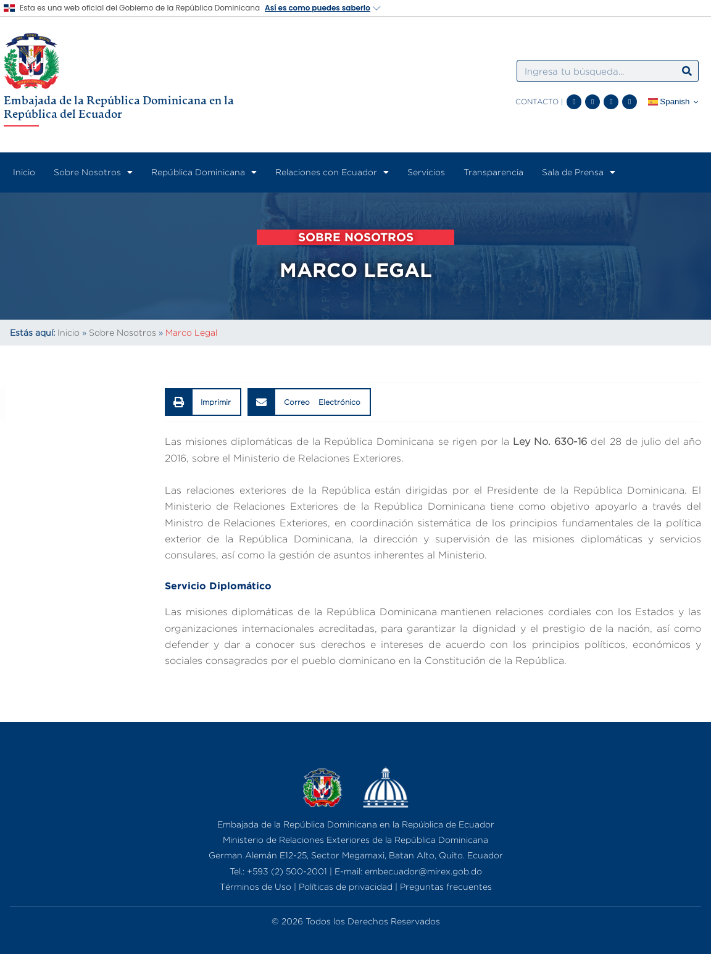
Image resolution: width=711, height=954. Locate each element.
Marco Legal (33, 588)
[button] (203, 402)
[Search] (687, 70)
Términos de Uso (255, 886)
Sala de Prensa (578, 172)
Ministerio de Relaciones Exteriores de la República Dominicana (355, 839)
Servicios (426, 171)
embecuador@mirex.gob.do (423, 871)
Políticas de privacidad (346, 886)
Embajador (29, 531)
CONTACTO (537, 101)
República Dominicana (204, 172)
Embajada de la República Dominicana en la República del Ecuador (119, 106)
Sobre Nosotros (93, 172)
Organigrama (35, 502)
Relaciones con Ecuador (332, 172)
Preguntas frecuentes (446, 886)
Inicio (24, 171)
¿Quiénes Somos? (46, 446)
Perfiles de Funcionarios (63, 559)
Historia (22, 474)
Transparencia (493, 171)
